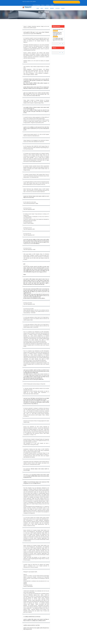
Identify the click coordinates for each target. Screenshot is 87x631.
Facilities (72, 2)
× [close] (85, 602)
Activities (72, 5)
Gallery (77, 5)
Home (52, 5)
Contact (77, 2)
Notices (68, 2)
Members (66, 5)
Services (61, 5)
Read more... (60, 28)
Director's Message (61, 2)
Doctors (52, 616)
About (56, 5)
